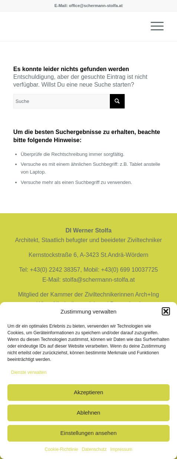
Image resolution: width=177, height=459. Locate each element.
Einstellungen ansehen (88, 433)
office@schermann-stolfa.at (96, 5)
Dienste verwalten (28, 372)
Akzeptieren (88, 392)
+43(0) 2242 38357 (55, 270)
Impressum (121, 449)
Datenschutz (94, 449)
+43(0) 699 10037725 (129, 270)
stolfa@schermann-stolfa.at (98, 280)
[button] (166, 311)
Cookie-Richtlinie (61, 449)
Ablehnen (88, 412)
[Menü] (153, 26)
